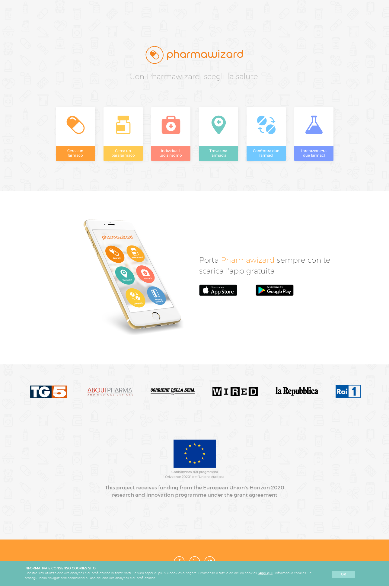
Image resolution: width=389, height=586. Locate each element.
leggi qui (265, 573)
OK (343, 574)
